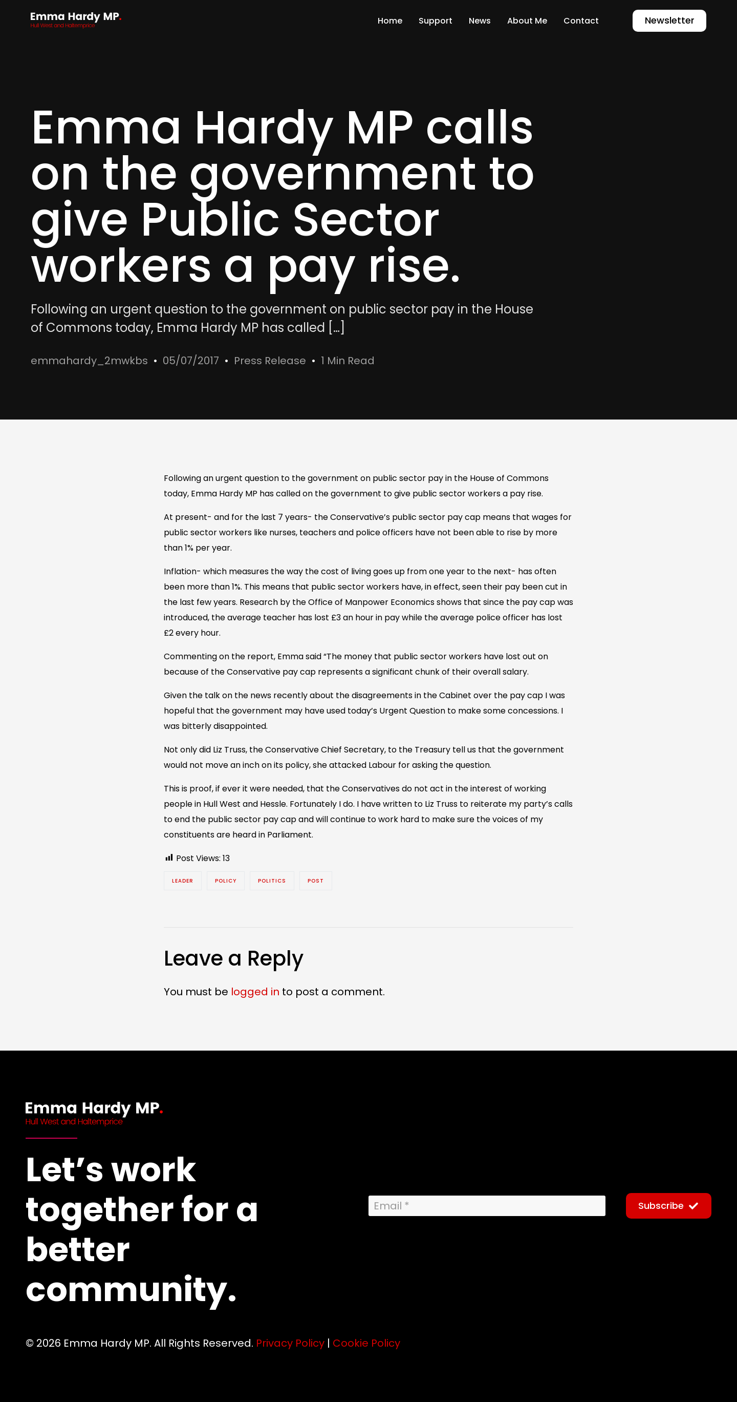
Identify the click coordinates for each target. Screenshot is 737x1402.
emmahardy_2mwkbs (89, 360)
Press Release (270, 360)
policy (225, 881)
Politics (272, 881)
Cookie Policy (366, 1343)
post (316, 881)
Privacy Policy (290, 1343)
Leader (182, 881)
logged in (255, 992)
